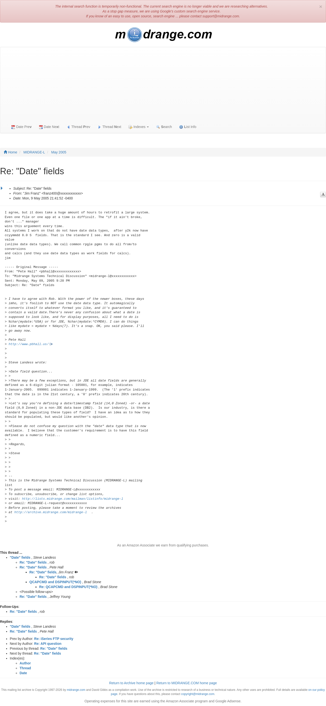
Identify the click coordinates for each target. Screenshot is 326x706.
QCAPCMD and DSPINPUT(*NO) (55, 582)
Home (10, 152)
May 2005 (58, 152)
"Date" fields (20, 557)
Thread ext (109, 127)
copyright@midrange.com (197, 694)
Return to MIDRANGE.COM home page (186, 683)
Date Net (49, 127)
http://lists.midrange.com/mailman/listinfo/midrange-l (72, 499)
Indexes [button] (138, 127)
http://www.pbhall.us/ (29, 344)
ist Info (187, 127)
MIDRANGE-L (34, 152)
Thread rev (78, 127)
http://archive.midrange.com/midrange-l (50, 512)
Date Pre (21, 127)
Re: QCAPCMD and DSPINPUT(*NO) (68, 587)
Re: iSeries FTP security (53, 639)
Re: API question (48, 644)
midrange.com (76, 690)
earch (164, 127)
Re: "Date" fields (33, 562)
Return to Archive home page (131, 683)
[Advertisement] (163, 84)
